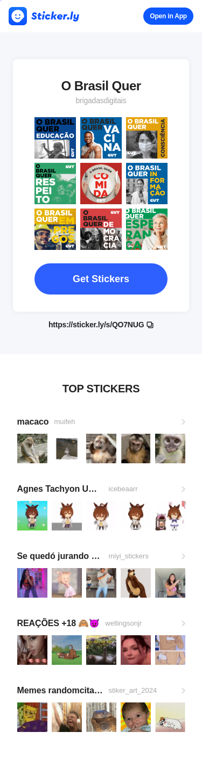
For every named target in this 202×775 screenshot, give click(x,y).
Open (168, 16)
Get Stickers (101, 279)
